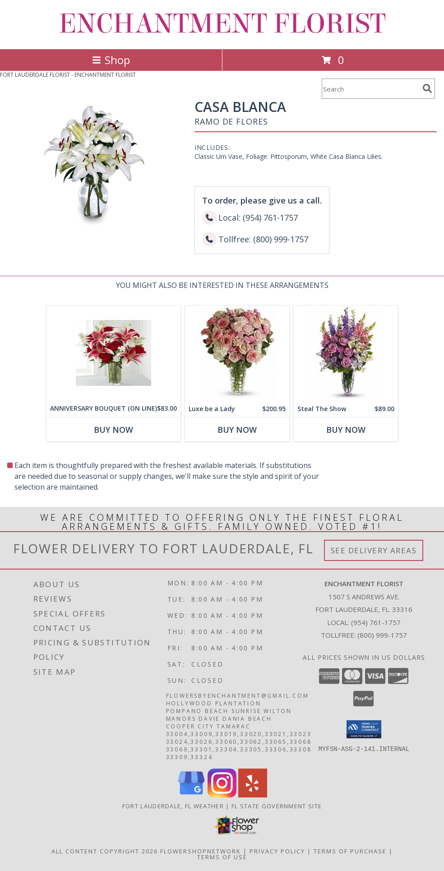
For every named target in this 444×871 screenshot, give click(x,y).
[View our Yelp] (252, 795)
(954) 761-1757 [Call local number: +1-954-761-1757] (376, 622)
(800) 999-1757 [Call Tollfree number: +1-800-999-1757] (382, 634)
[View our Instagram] (222, 795)
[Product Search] (370, 88)
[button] (364, 729)
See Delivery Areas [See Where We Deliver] (374, 550)
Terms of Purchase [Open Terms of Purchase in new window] (350, 851)
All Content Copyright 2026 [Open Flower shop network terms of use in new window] (104, 851)
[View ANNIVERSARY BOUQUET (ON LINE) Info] (113, 353)
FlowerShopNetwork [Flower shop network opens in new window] (200, 851)
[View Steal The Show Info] (346, 353)
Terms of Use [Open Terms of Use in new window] (222, 857)
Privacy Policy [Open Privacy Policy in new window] (277, 851)
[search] (427, 88)
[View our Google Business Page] (191, 795)
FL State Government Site (276, 806)
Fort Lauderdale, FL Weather (173, 806)
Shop (111, 59)
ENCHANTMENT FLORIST (222, 24)
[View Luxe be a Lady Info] (237, 353)
